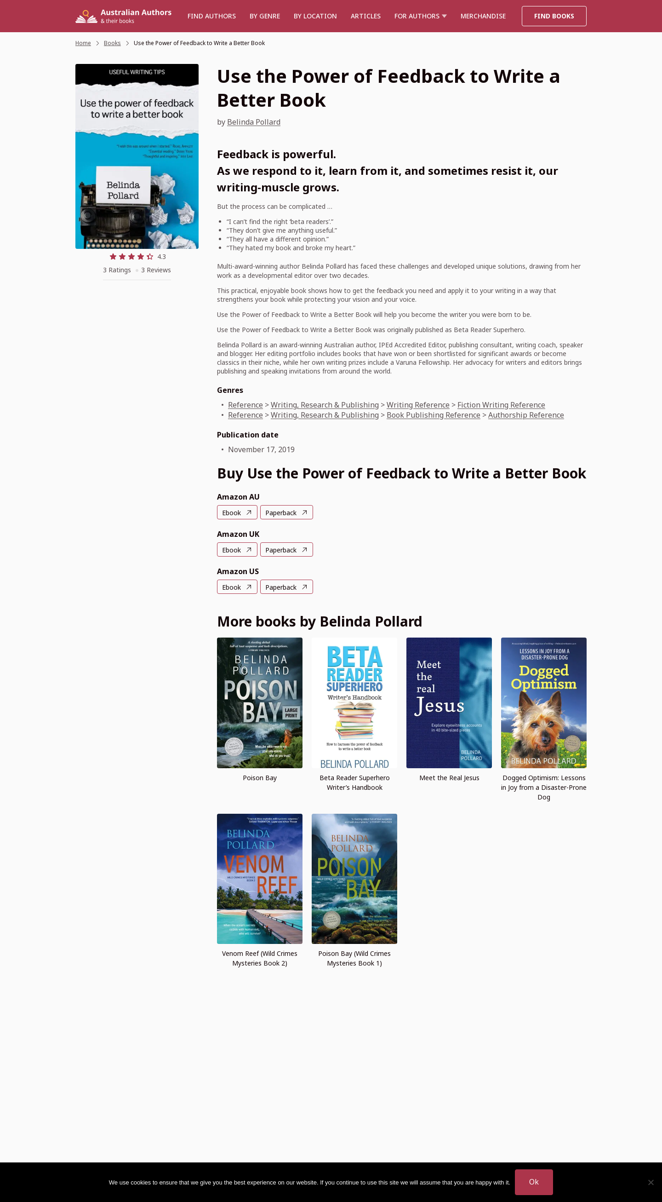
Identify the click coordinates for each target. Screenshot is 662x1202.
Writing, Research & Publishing (325, 405)
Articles (366, 16)
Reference (245, 405)
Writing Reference (418, 405)
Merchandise (483, 16)
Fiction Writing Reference (501, 405)
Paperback (281, 512)
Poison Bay (260, 777)
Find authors (212, 16)
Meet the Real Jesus (449, 777)
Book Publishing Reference (433, 415)
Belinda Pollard (253, 122)
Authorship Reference (526, 415)
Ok (534, 1182)
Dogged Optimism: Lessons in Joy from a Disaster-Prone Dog (544, 787)
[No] (650, 1182)
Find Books (554, 16)
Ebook (231, 512)
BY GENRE (265, 16)
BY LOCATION (315, 16)
